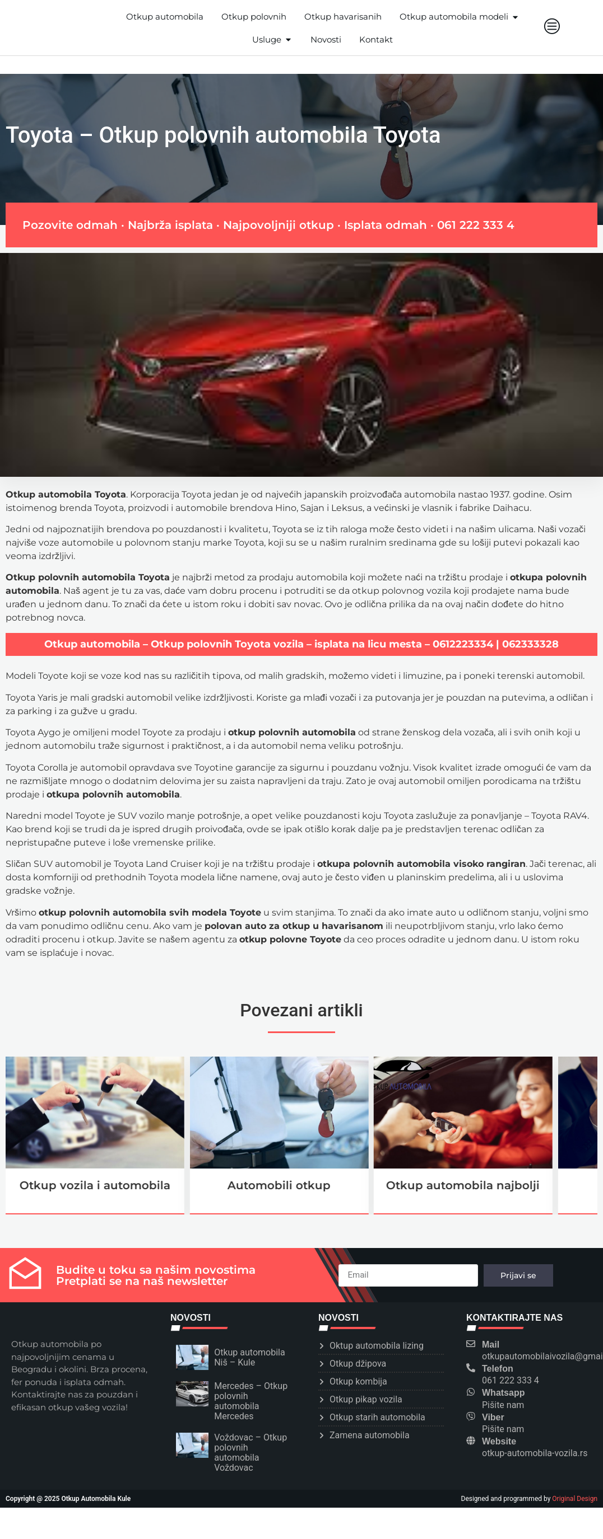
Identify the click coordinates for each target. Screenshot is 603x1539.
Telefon (497, 1368)
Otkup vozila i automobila (95, 1185)
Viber (493, 1417)
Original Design (574, 1499)
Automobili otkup (279, 1185)
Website (499, 1441)
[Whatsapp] (470, 1391)
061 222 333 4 (475, 225)
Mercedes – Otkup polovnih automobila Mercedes (250, 1401)
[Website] (470, 1440)
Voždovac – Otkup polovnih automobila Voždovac (250, 1452)
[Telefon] (470, 1367)
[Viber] (470, 1416)
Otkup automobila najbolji (463, 1185)
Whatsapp (503, 1392)
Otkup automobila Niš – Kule (249, 1357)
